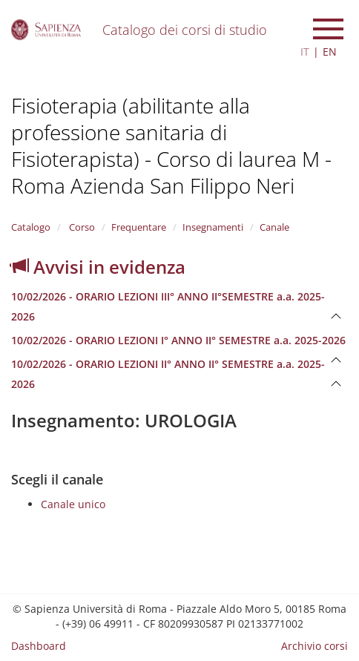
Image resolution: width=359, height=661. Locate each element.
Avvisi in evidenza (98, 266)
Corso (81, 227)
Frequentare (138, 227)
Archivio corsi (314, 646)
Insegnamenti (212, 227)
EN (330, 52)
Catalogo (30, 227)
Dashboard (38, 646)
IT (304, 52)
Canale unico (73, 504)
